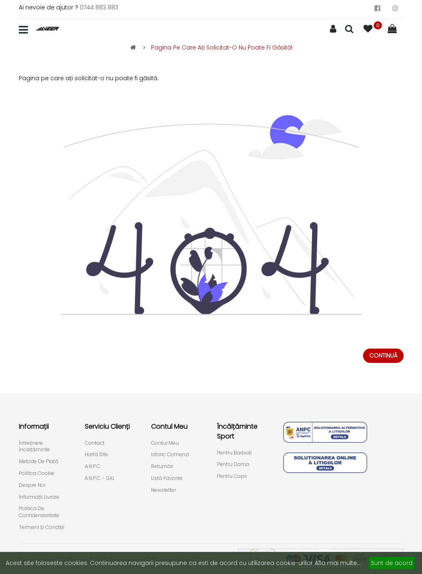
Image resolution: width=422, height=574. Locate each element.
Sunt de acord (392, 563)
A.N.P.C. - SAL (100, 478)
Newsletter (163, 490)
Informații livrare (39, 497)
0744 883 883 (99, 7)
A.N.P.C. (93, 466)
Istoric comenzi (170, 454)
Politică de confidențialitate (39, 512)
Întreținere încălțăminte (34, 446)
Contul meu (165, 443)
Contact (94, 443)
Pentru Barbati (234, 453)
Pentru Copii (232, 476)
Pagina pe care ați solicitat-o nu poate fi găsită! (221, 47)
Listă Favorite (167, 478)
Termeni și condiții (41, 527)
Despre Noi (32, 485)
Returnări (162, 466)
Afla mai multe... (338, 563)
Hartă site (96, 454)
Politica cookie (36, 473)
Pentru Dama (233, 464)
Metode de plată (38, 461)
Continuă (383, 355)
